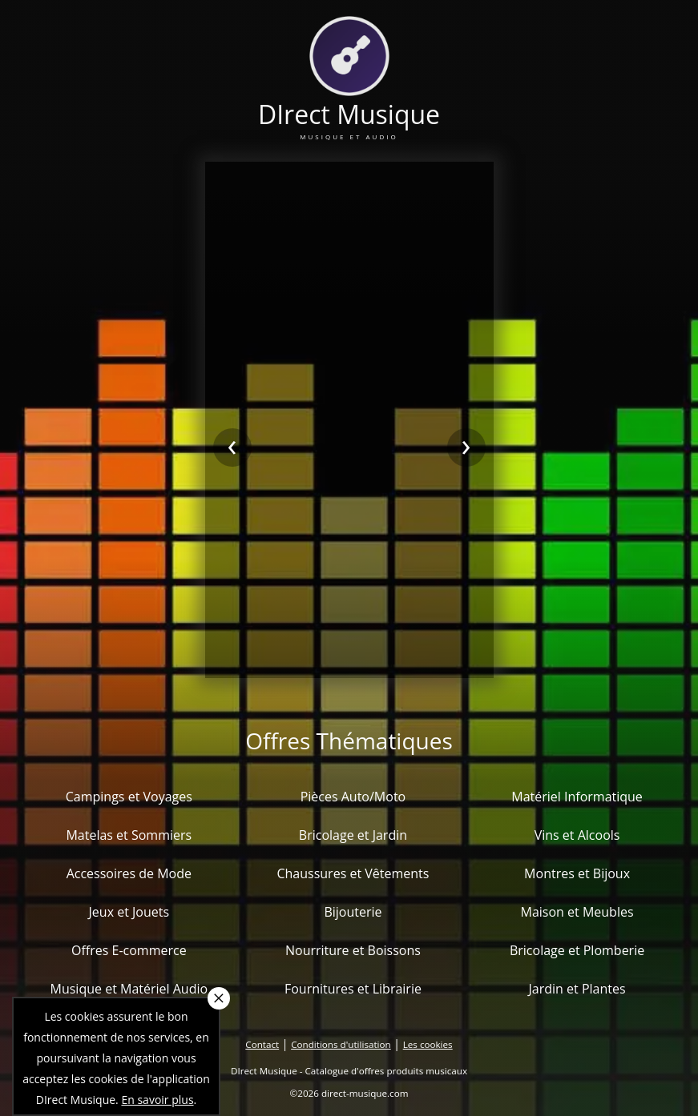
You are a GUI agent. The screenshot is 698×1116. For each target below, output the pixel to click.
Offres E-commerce (129, 950)
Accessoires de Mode (129, 873)
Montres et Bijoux (577, 873)
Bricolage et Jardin (353, 835)
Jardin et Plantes (577, 989)
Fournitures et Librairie (353, 989)
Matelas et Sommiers (129, 835)
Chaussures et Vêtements (352, 873)
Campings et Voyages (129, 796)
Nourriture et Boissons (353, 950)
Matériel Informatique (577, 796)
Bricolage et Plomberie (577, 950)
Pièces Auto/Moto (353, 796)
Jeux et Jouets (129, 912)
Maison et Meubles (577, 912)
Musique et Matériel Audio (129, 989)
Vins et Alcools (577, 835)
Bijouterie (352, 912)
